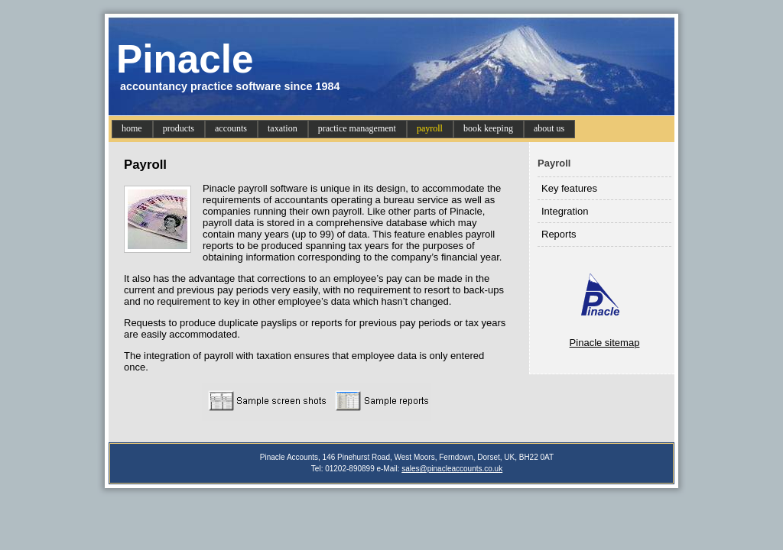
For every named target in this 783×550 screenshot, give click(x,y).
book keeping (488, 128)
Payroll (554, 163)
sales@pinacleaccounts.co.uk (451, 468)
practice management (357, 128)
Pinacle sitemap (605, 342)
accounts (231, 128)
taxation (282, 128)
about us (549, 128)
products (178, 128)
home (132, 128)
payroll (430, 128)
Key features (569, 188)
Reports (559, 234)
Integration (564, 211)
